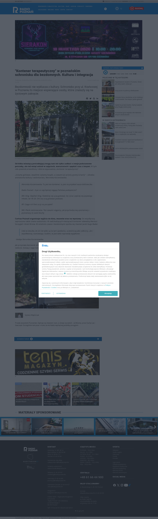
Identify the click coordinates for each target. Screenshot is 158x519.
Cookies (54, 287)
